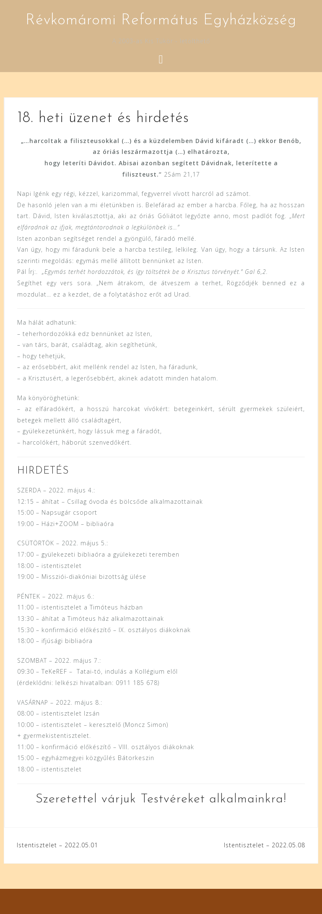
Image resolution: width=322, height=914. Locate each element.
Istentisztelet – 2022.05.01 (57, 845)
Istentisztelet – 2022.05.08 (264, 845)
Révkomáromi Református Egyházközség (161, 20)
